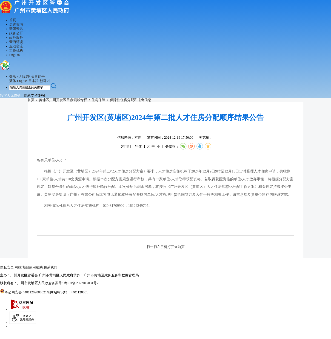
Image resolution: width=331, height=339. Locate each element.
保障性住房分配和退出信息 (130, 100)
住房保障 (98, 100)
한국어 (45, 81)
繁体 (12, 81)
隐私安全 (7, 267)
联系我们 (50, 267)
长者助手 (38, 76)
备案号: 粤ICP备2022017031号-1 (76, 283)
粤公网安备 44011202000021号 (25, 292)
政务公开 (16, 33)
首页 (12, 20)
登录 (12, 76)
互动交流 (16, 46)
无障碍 (24, 76)
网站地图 (21, 267)
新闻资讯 (16, 29)
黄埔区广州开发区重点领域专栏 (63, 100)
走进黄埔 (16, 24)
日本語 (33, 81)
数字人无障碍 (10, 95)
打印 (125, 147)
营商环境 (16, 42)
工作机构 (16, 51)
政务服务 (16, 37)
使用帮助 (36, 267)
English (14, 55)
